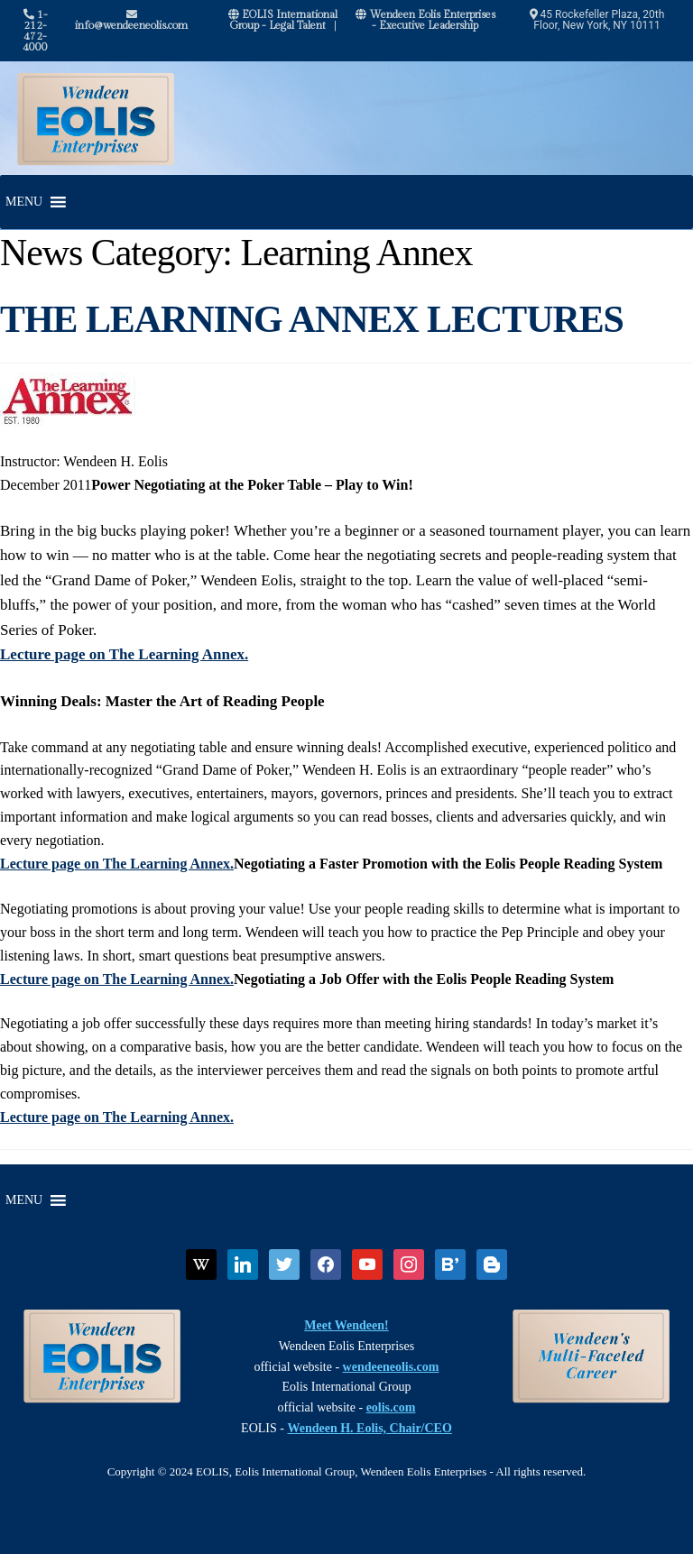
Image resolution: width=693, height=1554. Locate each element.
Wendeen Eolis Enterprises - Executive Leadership (425, 20)
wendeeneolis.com (391, 1367)
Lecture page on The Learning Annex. (124, 654)
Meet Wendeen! (346, 1325)
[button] (23, 202)
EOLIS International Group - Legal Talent (282, 20)
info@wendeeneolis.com (131, 20)
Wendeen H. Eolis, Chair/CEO (369, 1428)
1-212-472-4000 (35, 30)
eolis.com (391, 1407)
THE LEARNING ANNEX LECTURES (312, 319)
